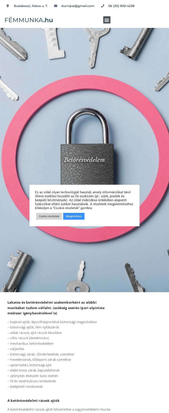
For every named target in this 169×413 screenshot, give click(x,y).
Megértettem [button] (74, 216)
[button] (106, 20)
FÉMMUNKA (28, 20)
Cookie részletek (49, 216)
